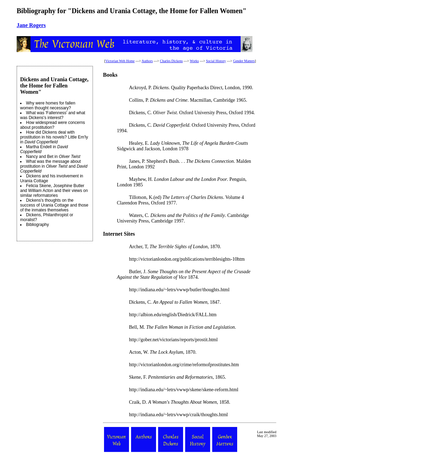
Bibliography (37, 224)
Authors (147, 61)
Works (194, 61)
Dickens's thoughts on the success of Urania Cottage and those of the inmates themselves (54, 205)
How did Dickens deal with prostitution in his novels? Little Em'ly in (54, 137)
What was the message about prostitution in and (53, 166)
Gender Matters (244, 61)
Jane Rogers (31, 25)
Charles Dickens (171, 61)
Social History (216, 61)
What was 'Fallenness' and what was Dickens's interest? (52, 115)
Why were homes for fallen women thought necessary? (47, 105)
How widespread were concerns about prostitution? (52, 125)
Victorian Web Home (120, 61)
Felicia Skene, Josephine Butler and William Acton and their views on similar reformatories (54, 190)
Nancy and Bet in (53, 156)
